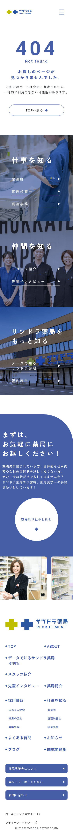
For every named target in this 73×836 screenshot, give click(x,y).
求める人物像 (17, 710)
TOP (12, 646)
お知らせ (54, 737)
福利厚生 (14, 663)
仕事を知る (56, 700)
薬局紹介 (54, 686)
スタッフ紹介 (19, 674)
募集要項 (14, 727)
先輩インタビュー (23, 686)
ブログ (14, 749)
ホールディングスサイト (20, 814)
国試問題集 (56, 749)
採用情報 (16, 700)
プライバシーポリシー (19, 823)
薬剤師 (51, 710)
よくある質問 (19, 737)
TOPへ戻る (34, 110)
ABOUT (53, 646)
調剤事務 (52, 727)
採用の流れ (15, 718)
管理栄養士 (54, 718)
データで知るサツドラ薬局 (31, 658)
